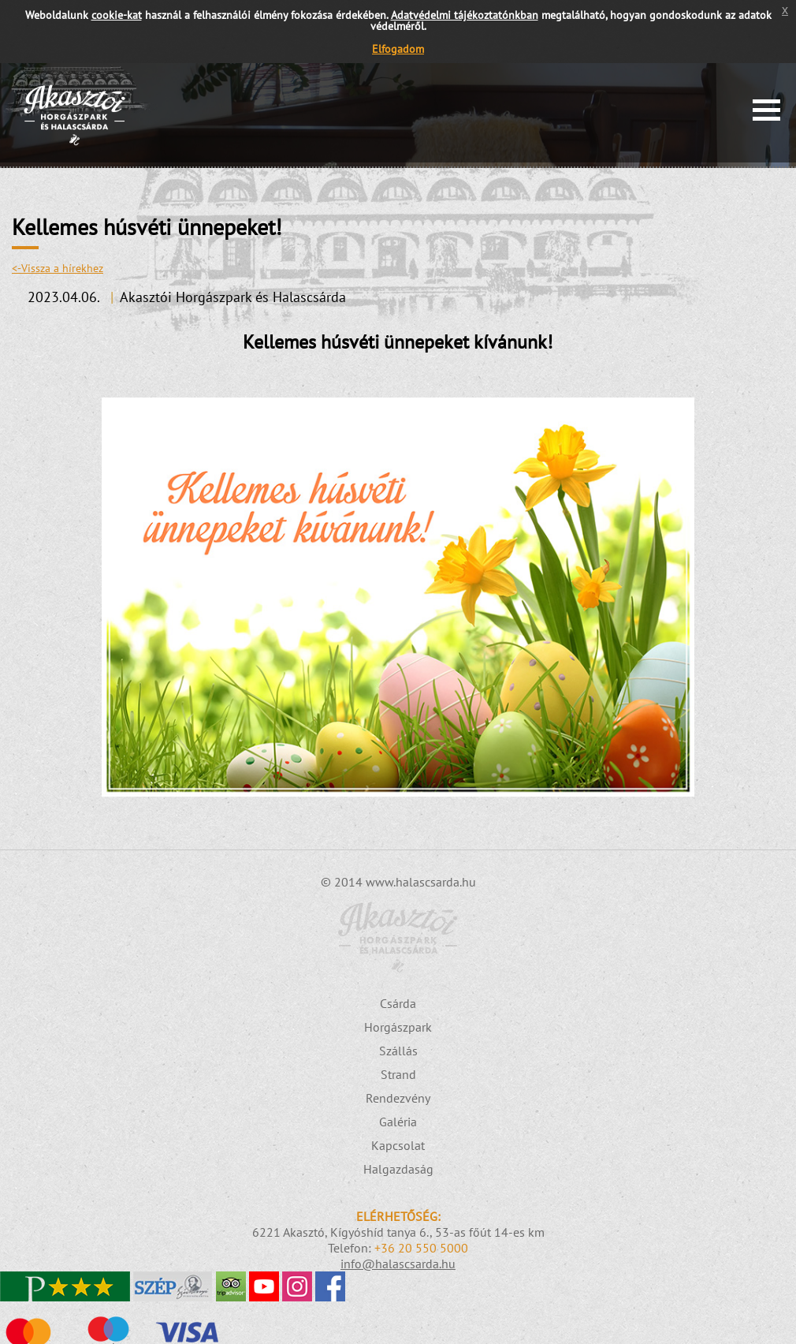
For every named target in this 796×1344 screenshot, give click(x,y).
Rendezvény (398, 1098)
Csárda (398, 1003)
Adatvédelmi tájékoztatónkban (464, 14)
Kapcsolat (398, 1145)
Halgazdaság (398, 1169)
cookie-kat (116, 14)
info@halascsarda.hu (398, 1263)
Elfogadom (398, 49)
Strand (398, 1074)
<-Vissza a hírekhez (57, 268)
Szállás (398, 1050)
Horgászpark (398, 1027)
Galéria (398, 1121)
